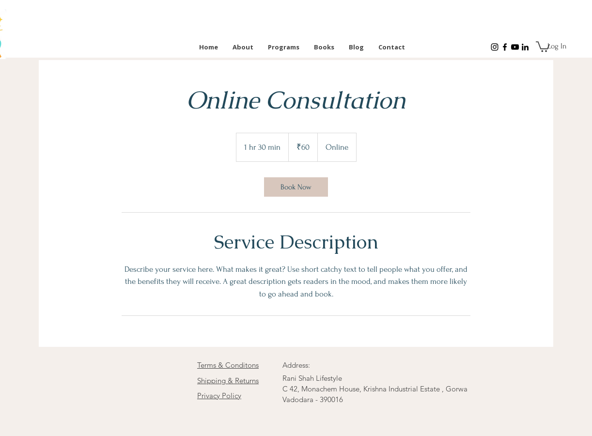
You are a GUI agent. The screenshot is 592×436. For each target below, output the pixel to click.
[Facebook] (505, 47)
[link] (296, 187)
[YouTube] (515, 47)
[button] (543, 46)
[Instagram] (494, 47)
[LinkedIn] (525, 47)
